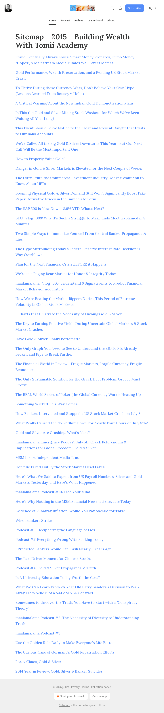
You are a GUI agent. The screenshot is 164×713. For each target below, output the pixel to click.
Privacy (75, 687)
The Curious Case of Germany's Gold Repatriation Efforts (65, 652)
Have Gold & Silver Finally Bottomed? (48, 339)
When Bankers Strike (34, 520)
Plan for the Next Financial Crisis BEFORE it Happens (61, 264)
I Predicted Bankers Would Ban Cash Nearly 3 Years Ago (64, 549)
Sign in (152, 8)
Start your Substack (70, 696)
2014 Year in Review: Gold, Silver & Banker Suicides (59, 671)
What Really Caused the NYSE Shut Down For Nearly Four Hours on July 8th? (82, 423)
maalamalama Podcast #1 (38, 633)
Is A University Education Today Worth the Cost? (58, 577)
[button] (52, 20)
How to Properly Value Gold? (41, 158)
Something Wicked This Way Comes (47, 404)
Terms (85, 687)
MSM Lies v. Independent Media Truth (48, 457)
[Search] (112, 8)
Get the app (99, 696)
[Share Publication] (120, 8)
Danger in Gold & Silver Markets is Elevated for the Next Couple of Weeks (79, 168)
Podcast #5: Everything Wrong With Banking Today (60, 539)
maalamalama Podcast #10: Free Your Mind (53, 492)
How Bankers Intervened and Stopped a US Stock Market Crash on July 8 (78, 413)
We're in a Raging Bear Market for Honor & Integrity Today (66, 273)
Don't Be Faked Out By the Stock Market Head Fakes (60, 467)
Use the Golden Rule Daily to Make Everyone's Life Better (65, 642)
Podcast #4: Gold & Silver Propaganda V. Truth (56, 568)
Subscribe (134, 8)
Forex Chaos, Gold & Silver (38, 661)
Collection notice (101, 687)
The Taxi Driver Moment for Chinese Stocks (53, 558)
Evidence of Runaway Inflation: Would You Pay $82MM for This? (70, 511)
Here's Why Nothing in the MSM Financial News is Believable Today (73, 501)
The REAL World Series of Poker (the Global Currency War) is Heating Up (78, 394)
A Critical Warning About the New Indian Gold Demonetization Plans (75, 103)
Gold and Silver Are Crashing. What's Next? (53, 432)
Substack (64, 705)
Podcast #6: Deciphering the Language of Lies (55, 530)
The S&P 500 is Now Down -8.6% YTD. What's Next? (60, 208)
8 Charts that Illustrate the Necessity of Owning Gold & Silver (69, 314)
